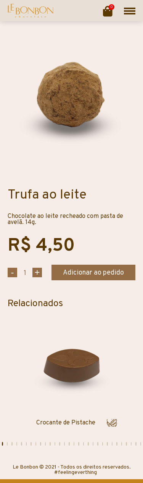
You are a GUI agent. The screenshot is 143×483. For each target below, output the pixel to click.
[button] (2, 444)
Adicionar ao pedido (93, 273)
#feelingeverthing (75, 472)
